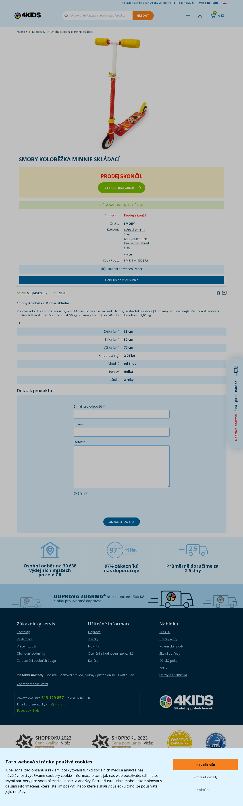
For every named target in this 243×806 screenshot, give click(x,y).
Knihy (163, 668)
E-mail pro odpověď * (89, 406)
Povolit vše (205, 764)
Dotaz (61, 293)
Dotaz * (79, 442)
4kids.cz (22, 32)
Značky (93, 639)
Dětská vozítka (134, 230)
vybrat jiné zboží (123, 188)
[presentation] (107, 505)
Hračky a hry (168, 639)
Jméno (78, 424)
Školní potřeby (169, 653)
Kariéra (93, 660)
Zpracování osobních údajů (36, 660)
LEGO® (164, 632)
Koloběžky (38, 32)
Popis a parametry (34, 293)
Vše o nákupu (208, 3)
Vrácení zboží (26, 646)
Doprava (94, 632)
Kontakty (23, 632)
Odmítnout (205, 789)
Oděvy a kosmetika (173, 675)
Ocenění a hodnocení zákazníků (111, 653)
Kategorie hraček (136, 239)
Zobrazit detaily (205, 777)
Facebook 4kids (28, 710)
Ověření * (81, 493)
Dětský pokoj (169, 660)
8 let (127, 247)
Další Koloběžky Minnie (121, 280)
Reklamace (25, 639)
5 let (127, 234)
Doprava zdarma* (80, 596)
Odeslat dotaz (122, 521)
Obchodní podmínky (31, 653)
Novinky (94, 646)
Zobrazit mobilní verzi (32, 684)
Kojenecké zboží (171, 646)
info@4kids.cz (56, 704)
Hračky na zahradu (137, 243)
